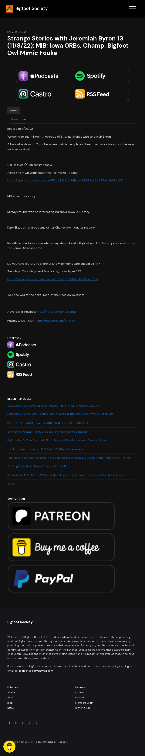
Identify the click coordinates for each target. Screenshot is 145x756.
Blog (9, 702)
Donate (79, 697)
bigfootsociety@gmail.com (36, 670)
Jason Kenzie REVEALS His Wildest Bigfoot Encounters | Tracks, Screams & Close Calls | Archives (66, 475)
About (11, 697)
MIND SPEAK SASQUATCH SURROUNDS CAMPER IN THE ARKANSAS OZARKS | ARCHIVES (60, 414)
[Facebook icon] (9, 722)
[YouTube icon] (36, 722)
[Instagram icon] (16, 722)
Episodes (12, 687)
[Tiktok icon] (23, 722)
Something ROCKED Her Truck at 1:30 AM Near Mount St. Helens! (47, 431)
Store (10, 708)
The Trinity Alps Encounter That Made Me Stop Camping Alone (46, 449)
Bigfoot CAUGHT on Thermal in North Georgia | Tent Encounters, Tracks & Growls (57, 440)
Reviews (80, 687)
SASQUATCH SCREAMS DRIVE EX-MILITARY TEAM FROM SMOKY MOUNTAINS (54, 405)
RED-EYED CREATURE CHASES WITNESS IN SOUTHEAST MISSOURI (48, 423)
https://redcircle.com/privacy (55, 321)
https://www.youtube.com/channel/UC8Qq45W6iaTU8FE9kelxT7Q (52, 279)
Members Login (84, 702)
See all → (13, 483)
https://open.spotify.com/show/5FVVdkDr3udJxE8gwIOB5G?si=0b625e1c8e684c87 (65, 180)
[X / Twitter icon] (30, 722)
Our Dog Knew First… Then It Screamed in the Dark (38, 466)
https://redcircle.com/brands (56, 312)
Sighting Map (82, 708)
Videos (11, 692)
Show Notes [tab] (18, 119)
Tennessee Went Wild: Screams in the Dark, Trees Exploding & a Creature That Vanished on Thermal (69, 457)
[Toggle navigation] (132, 8)
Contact (80, 692)
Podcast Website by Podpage (51, 741)
